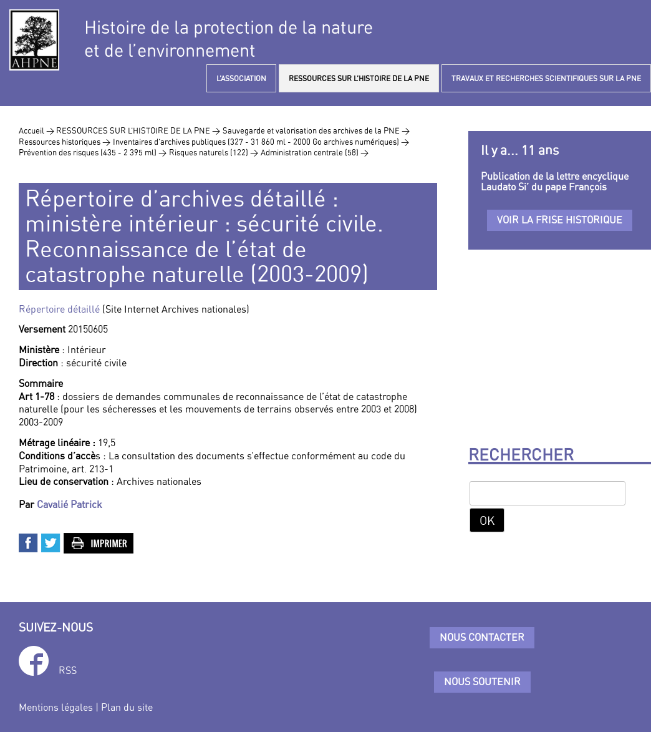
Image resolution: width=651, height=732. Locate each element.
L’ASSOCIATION (241, 78)
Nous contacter (482, 637)
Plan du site (127, 707)
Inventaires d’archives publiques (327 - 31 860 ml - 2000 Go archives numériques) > (261, 142)
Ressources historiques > (64, 142)
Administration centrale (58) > (315, 152)
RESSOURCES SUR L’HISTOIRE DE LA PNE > (138, 130)
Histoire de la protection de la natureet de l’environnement (228, 38)
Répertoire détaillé (60, 309)
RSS (68, 670)
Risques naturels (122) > (213, 152)
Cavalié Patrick (69, 504)
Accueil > (37, 130)
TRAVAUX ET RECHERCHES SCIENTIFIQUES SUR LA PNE (546, 78)
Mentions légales (56, 707)
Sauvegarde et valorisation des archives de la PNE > (316, 130)
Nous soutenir (482, 681)
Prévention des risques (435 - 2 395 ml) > (92, 152)
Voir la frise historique (559, 219)
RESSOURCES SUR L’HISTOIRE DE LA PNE (359, 78)
